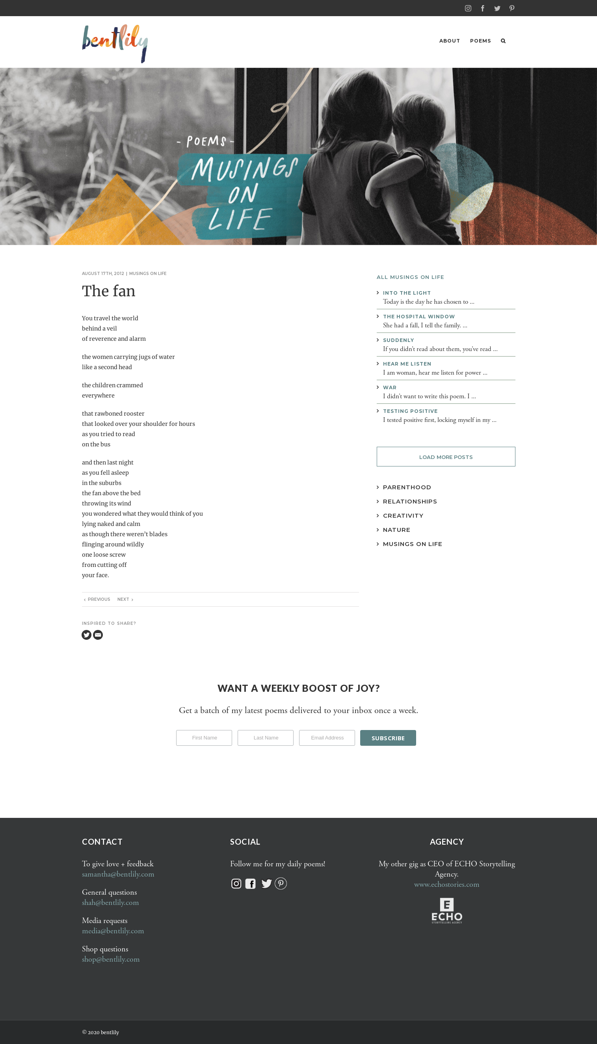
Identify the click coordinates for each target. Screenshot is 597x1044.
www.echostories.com (447, 884)
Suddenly (398, 340)
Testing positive (410, 411)
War (390, 387)
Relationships (410, 501)
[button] (503, 40)
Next (123, 599)
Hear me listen (407, 363)
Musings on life (148, 273)
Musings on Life (413, 543)
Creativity (403, 515)
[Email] (98, 634)
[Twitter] (86, 634)
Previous (99, 599)
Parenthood (407, 486)
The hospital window (419, 316)
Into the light (407, 292)
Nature (397, 529)
